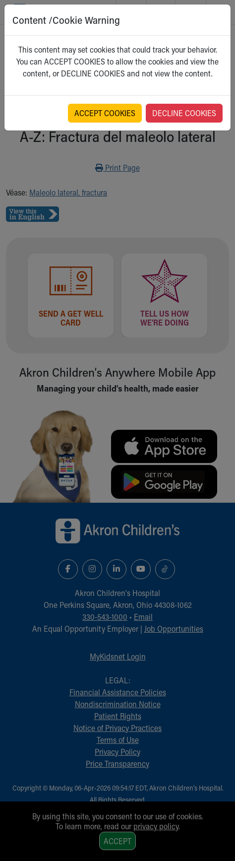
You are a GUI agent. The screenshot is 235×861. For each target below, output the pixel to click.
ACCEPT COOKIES (104, 113)
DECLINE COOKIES (184, 113)
